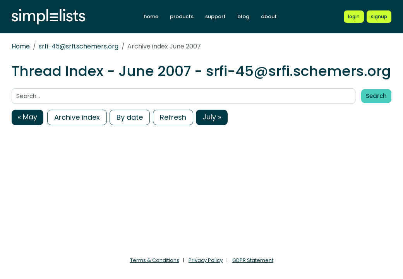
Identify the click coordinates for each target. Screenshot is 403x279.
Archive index (77, 117)
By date (130, 117)
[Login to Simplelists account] (354, 16)
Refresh (173, 117)
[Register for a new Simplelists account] (379, 16)
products (182, 16)
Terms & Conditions (154, 260)
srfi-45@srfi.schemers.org (78, 46)
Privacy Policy (206, 260)
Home (21, 46)
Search (376, 96)
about (269, 16)
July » (211, 117)
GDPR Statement (252, 260)
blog (243, 16)
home (151, 16)
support (215, 16)
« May (27, 117)
